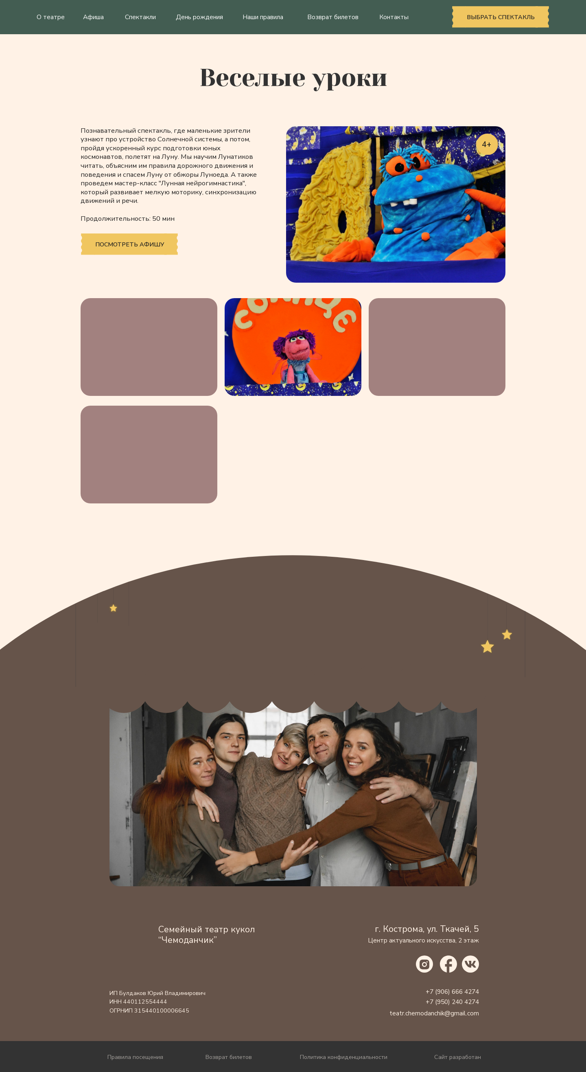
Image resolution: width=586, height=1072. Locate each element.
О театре (51, 17)
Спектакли (140, 17)
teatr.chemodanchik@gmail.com (434, 1013)
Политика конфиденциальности (343, 1057)
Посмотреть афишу (129, 244)
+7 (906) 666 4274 (452, 991)
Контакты (394, 17)
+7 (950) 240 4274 (452, 1001)
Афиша (93, 17)
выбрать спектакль (501, 17)
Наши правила (263, 17)
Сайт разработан (457, 1057)
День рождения (199, 17)
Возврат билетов (333, 17)
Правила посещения (135, 1057)
